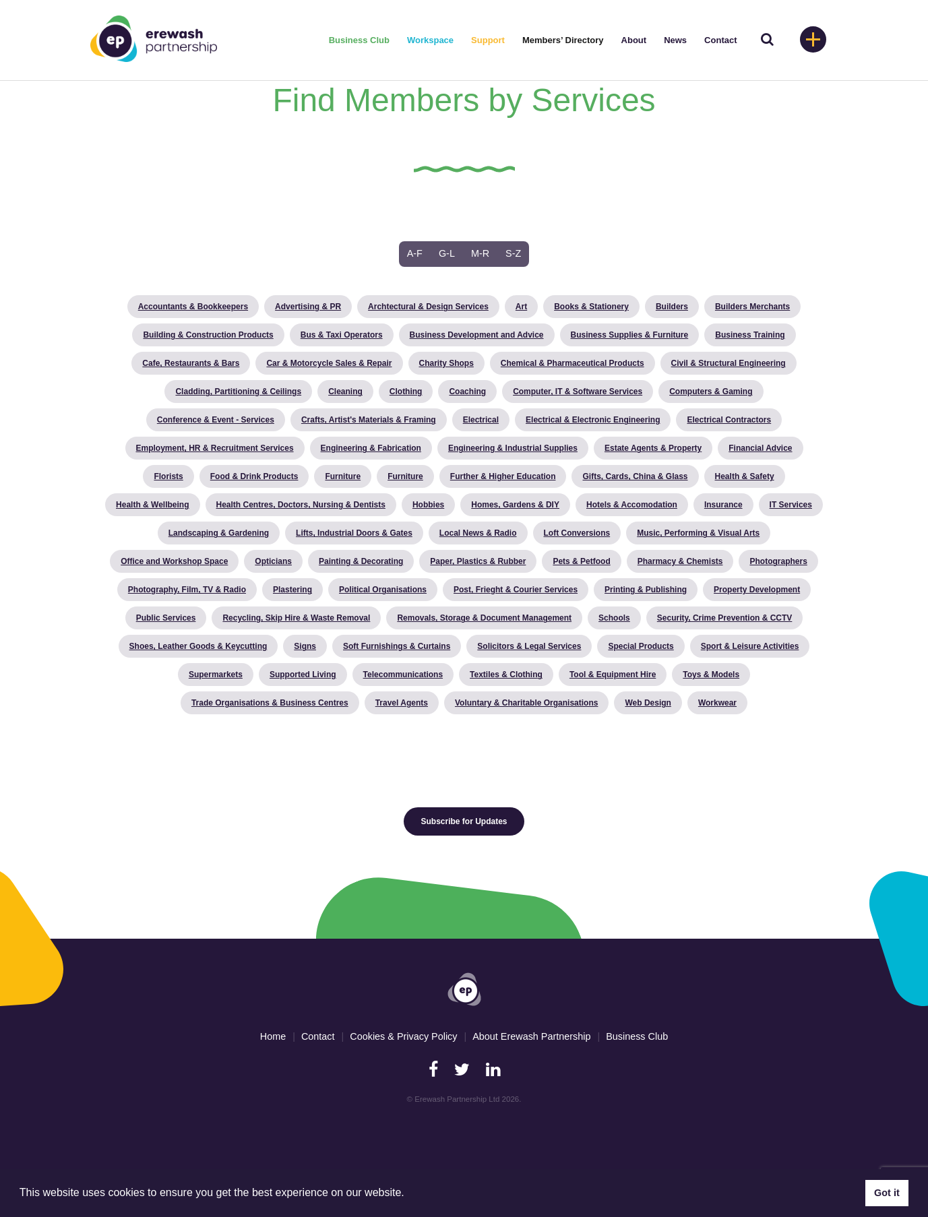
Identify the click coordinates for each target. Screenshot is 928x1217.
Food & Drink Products (254, 476)
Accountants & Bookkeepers (193, 306)
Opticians (273, 561)
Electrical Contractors (729, 420)
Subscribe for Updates (464, 821)
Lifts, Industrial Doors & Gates (354, 533)
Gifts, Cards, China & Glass (634, 476)
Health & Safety (744, 476)
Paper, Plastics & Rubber (478, 561)
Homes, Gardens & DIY (515, 504)
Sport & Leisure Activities (750, 646)
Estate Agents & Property (653, 448)
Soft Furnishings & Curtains (396, 646)
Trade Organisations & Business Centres (269, 703)
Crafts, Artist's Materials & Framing (368, 420)
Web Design (648, 703)
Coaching (467, 391)
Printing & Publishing (646, 589)
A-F (415, 253)
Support (488, 40)
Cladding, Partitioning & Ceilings (238, 391)
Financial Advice (760, 448)
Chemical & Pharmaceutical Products (572, 363)
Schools (614, 618)
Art (521, 306)
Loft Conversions (577, 533)
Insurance (723, 504)
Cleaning (345, 391)
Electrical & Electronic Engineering (593, 420)
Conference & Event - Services (215, 420)
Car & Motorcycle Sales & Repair (329, 363)
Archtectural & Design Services (428, 306)
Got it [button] (887, 1192)
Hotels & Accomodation (631, 504)
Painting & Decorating (361, 561)
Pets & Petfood (581, 561)
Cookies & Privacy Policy (403, 1036)
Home (273, 1036)
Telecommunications (403, 674)
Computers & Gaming (710, 391)
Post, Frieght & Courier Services (516, 589)
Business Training (749, 335)
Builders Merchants (752, 306)
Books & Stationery (591, 306)
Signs (305, 646)
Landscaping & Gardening (218, 533)
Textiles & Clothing (506, 674)
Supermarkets (216, 674)
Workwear (717, 703)
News (675, 40)
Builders (672, 306)
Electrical (481, 420)
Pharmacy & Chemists (680, 561)
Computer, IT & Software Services (577, 391)
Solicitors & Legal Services (529, 646)
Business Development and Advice (477, 335)
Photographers (778, 561)
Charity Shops (446, 363)
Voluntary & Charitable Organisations (526, 703)
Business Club (359, 40)
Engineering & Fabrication (371, 448)
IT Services (791, 504)
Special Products (640, 646)
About (634, 40)
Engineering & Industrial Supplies (513, 448)
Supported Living (303, 674)
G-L (447, 253)
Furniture (343, 476)
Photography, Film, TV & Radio (187, 589)
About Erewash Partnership (531, 1036)
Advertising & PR (308, 306)
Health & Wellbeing (152, 504)
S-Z (513, 253)
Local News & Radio (478, 533)
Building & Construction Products (208, 335)
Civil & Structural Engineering (728, 363)
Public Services (166, 618)
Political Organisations (383, 589)
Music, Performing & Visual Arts (698, 533)
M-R (480, 253)
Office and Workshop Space (174, 561)
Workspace (430, 40)
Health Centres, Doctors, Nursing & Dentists (300, 504)
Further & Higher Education (503, 476)
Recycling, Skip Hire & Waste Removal (296, 618)
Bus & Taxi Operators (342, 335)
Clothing (406, 391)
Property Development (757, 589)
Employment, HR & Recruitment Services (215, 448)
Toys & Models (711, 674)
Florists (168, 476)
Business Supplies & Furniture (630, 335)
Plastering (292, 589)
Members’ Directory (563, 40)
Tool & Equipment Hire (612, 674)
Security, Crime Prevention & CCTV (725, 618)
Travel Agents (401, 703)
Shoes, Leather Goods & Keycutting (198, 646)
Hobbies (428, 504)
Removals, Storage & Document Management (484, 618)
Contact (720, 40)
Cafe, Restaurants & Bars (190, 363)
